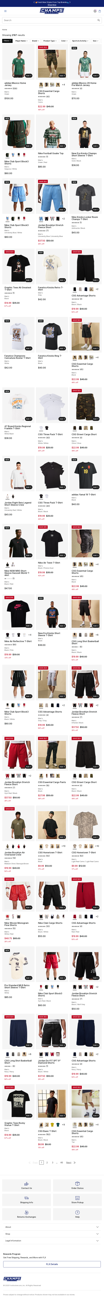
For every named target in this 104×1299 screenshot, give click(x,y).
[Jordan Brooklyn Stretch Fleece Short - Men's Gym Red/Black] (91, 705)
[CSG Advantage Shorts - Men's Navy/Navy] (86, 289)
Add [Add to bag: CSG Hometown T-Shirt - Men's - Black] (62, 837)
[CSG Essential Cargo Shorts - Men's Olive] (52, 85)
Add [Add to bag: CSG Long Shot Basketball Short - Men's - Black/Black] (96, 626)
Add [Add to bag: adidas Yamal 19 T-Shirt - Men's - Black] (96, 487)
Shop (52, 1234)
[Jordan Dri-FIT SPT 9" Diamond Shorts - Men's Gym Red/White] (52, 1054)
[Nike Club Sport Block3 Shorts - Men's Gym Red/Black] (24, 155)
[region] (52, 3)
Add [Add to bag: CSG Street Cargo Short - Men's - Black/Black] (96, 767)
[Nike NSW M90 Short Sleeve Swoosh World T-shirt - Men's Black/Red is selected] (7, 565)
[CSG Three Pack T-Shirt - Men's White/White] (47, 496)
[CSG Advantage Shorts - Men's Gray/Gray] (91, 289)
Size (95, 41)
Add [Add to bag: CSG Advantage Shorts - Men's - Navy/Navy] (96, 1045)
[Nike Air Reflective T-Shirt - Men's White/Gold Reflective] (24, 635)
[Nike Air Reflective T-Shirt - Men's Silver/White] (13, 635)
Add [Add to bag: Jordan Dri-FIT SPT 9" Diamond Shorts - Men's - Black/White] (62, 1045)
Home (4, 30)
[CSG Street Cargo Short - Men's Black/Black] (80, 428)
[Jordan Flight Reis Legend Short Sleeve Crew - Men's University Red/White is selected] (7, 496)
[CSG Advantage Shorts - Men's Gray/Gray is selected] (41, 705)
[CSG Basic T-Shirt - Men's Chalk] (47, 1125)
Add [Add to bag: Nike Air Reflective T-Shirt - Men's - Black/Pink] (29, 626)
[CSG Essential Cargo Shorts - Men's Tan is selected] (75, 1125)
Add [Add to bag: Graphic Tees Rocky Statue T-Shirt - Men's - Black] (29, 1115)
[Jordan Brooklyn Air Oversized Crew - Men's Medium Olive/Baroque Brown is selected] (7, 846)
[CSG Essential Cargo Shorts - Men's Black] (47, 85)
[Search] (52, 20)
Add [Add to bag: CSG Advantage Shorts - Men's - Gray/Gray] (62, 696)
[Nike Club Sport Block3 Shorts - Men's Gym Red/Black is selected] (41, 987)
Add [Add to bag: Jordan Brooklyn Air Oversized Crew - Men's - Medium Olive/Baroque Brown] (29, 837)
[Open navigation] (5, 11)
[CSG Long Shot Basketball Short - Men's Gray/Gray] (80, 635)
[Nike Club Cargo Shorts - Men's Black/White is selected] (41, 917)
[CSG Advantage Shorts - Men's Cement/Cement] (80, 289)
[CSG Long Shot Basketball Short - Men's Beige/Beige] (86, 635)
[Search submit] (99, 20)
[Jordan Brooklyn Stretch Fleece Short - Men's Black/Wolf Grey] (58, 219)
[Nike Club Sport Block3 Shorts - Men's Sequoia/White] (13, 219)
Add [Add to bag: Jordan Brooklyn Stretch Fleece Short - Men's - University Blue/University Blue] (62, 210)
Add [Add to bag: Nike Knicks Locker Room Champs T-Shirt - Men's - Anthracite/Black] (96, 210)
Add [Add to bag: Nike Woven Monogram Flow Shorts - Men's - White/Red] (29, 907)
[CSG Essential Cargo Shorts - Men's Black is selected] (75, 358)
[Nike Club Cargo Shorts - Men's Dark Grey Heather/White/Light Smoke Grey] (47, 917)
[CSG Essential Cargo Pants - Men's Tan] (52, 776)
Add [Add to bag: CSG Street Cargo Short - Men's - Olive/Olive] (96, 419)
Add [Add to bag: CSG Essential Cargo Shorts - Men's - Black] (96, 348)
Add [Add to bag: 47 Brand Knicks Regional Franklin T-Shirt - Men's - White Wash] (29, 419)
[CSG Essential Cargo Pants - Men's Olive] (58, 776)
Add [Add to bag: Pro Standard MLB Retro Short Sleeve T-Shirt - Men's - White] (29, 978)
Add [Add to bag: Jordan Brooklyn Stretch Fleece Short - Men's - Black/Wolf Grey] (96, 978)
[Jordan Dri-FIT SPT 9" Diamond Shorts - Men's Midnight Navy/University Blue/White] (47, 1054)
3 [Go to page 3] (52, 1162)
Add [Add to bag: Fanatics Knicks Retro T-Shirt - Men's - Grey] (62, 280)
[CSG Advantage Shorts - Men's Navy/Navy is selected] (75, 1054)
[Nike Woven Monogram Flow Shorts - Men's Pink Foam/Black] (13, 917)
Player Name (21, 41)
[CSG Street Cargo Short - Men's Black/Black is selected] (75, 776)
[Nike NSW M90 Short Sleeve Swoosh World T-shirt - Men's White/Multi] (13, 565)
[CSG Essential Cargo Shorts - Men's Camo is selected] (41, 85)
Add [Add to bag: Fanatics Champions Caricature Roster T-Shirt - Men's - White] (29, 348)
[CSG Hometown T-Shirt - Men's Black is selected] (41, 846)
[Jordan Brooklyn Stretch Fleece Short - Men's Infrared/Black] (47, 219)
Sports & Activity (80, 41)
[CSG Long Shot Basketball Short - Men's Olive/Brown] (91, 635)
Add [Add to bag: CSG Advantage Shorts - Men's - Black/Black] (96, 280)
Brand (35, 41)
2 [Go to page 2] (47, 1162)
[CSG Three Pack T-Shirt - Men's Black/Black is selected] (41, 496)
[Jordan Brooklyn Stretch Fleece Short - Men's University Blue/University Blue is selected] (41, 219)
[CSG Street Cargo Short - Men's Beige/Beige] (86, 428)
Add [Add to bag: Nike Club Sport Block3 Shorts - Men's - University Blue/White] (29, 210)
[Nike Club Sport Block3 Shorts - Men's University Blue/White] (13, 155)
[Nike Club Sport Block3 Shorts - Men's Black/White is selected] (7, 705)
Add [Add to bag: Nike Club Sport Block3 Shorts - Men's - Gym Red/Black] (62, 978)
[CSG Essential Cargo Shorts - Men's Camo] (80, 358)
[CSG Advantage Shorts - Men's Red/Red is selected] (75, 917)
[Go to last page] (74, 1162)
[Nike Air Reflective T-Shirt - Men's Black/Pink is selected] (7, 635)
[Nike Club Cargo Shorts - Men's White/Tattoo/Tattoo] (63, 917)
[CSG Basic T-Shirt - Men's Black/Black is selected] (41, 1125)
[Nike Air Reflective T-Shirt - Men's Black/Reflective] (19, 635)
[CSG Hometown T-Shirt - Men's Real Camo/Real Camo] (52, 846)
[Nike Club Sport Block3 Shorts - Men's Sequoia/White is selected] (7, 155)
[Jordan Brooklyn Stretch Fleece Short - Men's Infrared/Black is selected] (75, 705)
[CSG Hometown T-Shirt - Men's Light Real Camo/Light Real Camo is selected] (75, 846)
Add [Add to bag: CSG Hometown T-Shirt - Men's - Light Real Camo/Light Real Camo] (96, 837)
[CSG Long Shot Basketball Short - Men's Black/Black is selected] (75, 635)
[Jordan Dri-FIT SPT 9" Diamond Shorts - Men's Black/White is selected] (41, 1054)
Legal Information (52, 1240)
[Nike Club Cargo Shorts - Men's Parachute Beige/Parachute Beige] (58, 917)
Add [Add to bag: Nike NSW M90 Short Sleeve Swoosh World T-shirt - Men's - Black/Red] (29, 555)
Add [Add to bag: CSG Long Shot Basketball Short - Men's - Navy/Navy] (29, 1045)
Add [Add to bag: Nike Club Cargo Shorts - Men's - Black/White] (62, 907)
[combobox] (52, 20)
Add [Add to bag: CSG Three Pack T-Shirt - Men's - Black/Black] (62, 487)
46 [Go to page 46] (61, 1162)
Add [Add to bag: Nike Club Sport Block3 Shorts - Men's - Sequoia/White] (29, 146)
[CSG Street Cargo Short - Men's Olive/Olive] (91, 428)
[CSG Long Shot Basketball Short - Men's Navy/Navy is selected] (7, 1054)
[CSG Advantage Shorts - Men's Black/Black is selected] (75, 289)
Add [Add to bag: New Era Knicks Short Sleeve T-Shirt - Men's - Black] (62, 626)
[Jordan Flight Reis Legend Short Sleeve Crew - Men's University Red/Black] (13, 496)
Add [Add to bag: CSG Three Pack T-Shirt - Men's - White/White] (62, 419)
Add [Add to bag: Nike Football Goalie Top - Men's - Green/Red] (62, 146)
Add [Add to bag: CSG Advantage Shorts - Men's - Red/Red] (96, 907)
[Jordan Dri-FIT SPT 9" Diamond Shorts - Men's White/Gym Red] (58, 1054)
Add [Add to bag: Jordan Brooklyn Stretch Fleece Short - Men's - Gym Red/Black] (29, 767)
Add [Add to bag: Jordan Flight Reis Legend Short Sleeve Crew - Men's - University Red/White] (29, 487)
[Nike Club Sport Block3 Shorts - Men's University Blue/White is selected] (7, 219)
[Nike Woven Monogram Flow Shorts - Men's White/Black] (19, 917)
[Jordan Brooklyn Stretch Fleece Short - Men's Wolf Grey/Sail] (52, 219)
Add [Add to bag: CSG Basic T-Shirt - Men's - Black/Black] (62, 1115)
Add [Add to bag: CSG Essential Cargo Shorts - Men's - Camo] (62, 76)
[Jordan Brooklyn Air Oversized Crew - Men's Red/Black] (19, 846)
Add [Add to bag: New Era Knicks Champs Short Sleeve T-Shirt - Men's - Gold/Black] (96, 146)
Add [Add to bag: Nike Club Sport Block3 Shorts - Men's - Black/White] (29, 696)
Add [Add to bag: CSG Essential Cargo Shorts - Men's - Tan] (96, 1115)
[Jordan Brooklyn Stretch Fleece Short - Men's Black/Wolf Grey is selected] (75, 987)
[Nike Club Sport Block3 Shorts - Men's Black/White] (19, 155)
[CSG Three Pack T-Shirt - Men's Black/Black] (47, 428)
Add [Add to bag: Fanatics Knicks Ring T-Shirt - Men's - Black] (62, 348)
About (52, 1227)
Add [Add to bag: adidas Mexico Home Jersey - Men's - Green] (29, 76)
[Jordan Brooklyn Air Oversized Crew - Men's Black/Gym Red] (24, 846)
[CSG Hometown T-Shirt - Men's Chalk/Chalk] (47, 846)
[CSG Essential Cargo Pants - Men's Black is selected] (41, 776)
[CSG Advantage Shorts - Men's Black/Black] (52, 705)
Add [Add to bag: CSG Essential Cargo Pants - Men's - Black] (62, 767)
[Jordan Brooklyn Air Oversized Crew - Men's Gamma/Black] (13, 846)
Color (64, 41)
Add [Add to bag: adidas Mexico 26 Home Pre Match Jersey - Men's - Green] (96, 76)
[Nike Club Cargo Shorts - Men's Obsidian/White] (52, 917)
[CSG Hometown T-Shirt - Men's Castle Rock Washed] (58, 846)
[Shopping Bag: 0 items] (100, 11)
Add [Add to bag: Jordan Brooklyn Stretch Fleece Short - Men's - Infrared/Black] (96, 696)
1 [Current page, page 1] (41, 1162)
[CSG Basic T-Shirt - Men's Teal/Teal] (58, 1125)
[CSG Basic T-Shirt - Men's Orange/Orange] (52, 1125)
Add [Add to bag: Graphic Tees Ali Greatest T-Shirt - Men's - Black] (29, 280)
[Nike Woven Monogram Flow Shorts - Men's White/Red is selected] (7, 917)
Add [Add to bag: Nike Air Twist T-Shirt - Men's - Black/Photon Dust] (62, 555)
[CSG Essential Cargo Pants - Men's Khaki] (47, 776)
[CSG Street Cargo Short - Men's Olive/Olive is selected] (75, 428)
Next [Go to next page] (68, 1162)
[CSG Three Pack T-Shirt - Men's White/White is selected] (41, 428)
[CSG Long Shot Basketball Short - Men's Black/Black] (24, 1054)
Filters (7, 41)
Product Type (50, 41)
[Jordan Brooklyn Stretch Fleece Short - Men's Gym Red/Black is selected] (7, 776)
